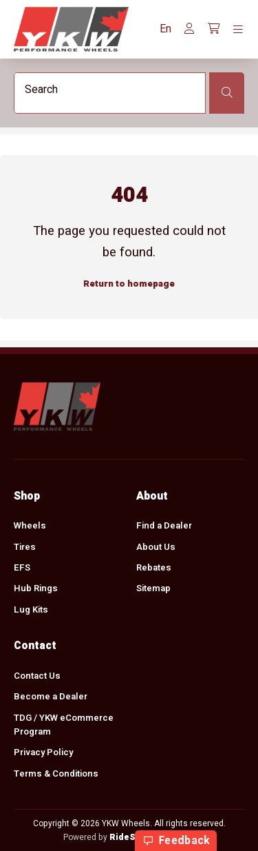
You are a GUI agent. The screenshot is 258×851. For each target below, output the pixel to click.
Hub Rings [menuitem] (36, 588)
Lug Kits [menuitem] (31, 610)
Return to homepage (129, 284)
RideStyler (132, 837)
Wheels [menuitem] (30, 526)
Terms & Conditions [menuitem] (56, 774)
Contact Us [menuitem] (37, 676)
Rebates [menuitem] (153, 568)
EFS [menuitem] (22, 568)
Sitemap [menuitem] (153, 588)
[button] (165, 29)
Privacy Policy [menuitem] (43, 752)
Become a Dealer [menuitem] (50, 697)
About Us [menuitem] (155, 546)
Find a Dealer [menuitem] (164, 526)
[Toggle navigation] (238, 29)
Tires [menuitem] (25, 546)
